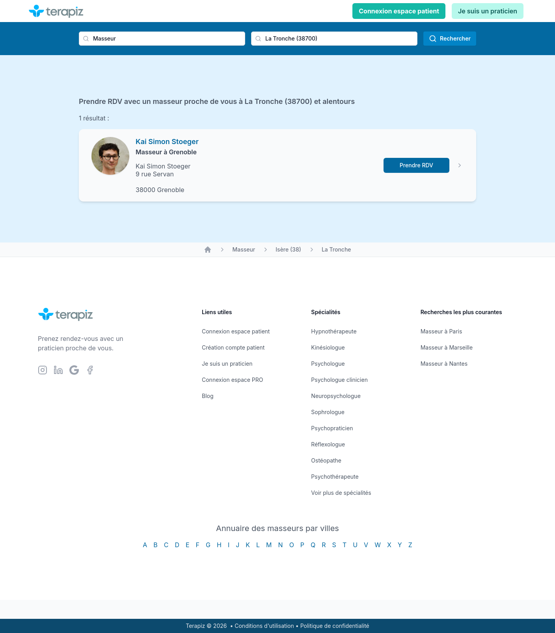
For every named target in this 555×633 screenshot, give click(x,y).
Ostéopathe (326, 460)
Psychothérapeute (334, 476)
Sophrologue (327, 412)
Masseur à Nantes (444, 363)
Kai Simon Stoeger (167, 141)
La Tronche (336, 249)
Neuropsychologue (335, 395)
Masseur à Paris (441, 331)
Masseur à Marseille (447, 347)
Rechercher (450, 39)
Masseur (243, 249)
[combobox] (162, 38)
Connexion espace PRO (232, 379)
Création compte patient (233, 347)
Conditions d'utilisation (264, 625)
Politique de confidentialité (334, 625)
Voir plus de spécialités (341, 492)
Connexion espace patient (399, 11)
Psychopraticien (332, 428)
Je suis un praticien (487, 11)
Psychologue (328, 363)
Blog (208, 395)
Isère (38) (288, 249)
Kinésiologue (328, 347)
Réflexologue (328, 444)
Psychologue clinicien (339, 379)
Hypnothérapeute (333, 331)
